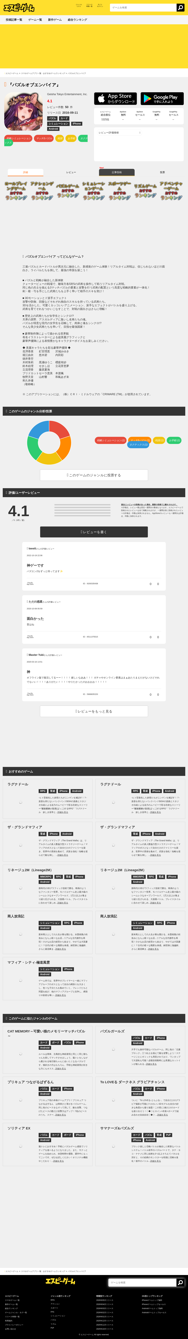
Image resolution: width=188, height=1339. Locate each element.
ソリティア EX (18, 1128)
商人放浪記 (15, 916)
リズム (53, 1324)
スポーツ (54, 1308)
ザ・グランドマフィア (24, 827)
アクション (55, 1304)
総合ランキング (11, 1308)
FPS (52, 1312)
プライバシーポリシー (14, 1325)
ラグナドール (17, 784)
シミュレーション (58, 1316)
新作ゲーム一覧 (11, 1304)
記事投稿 (117, 172)
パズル (53, 1320)
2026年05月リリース (104, 1300)
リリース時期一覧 (12, 1317)
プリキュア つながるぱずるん (30, 1082)
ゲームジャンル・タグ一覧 (16, 1312)
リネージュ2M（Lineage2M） (30, 870)
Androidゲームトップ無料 (152, 1308)
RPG (53, 1300)
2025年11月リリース (104, 1325)
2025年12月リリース (104, 1321)
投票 (162, 172)
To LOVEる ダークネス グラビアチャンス (132, 1082)
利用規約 (8, 1321)
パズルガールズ (112, 1031)
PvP (52, 1328)
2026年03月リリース (104, 1308)
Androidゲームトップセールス (154, 1312)
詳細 (25, 172)
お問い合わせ (10, 1329)
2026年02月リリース (104, 1312)
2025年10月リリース (104, 1329)
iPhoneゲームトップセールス (154, 1304)
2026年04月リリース (104, 1304)
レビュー (71, 172)
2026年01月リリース (104, 1317)
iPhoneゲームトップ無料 (152, 1300)
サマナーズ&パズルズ (117, 1128)
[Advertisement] (94, 47)
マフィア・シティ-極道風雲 (28, 962)
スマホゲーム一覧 (12, 1300)
